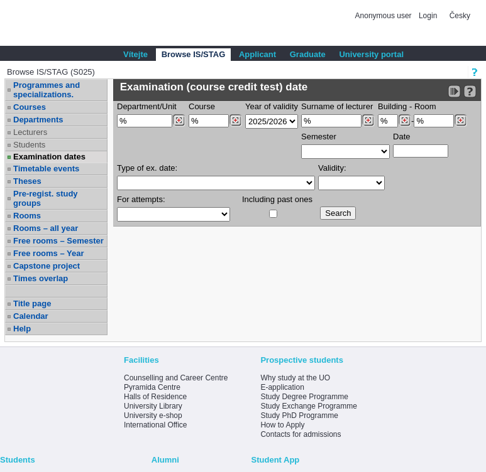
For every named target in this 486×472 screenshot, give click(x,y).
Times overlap (40, 278)
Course (202, 106)
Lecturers (30, 132)
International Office (155, 425)
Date (401, 136)
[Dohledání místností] (460, 120)
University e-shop (153, 415)
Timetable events (46, 168)
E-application (282, 387)
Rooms (27, 215)
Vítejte (135, 54)
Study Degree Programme (304, 396)
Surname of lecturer (337, 106)
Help (22, 328)
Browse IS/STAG (194, 54)
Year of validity (271, 106)
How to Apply (282, 425)
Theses (27, 181)
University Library (153, 406)
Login (428, 15)
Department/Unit (147, 106)
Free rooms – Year (48, 253)
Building (392, 106)
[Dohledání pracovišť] (178, 120)
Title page (32, 303)
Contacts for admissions (300, 434)
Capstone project (46, 266)
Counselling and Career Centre (176, 377)
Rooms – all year (45, 228)
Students (29, 144)
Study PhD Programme (299, 415)
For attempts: (141, 199)
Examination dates (49, 156)
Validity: (332, 168)
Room (425, 106)
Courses (29, 107)
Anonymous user (384, 15)
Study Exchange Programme (308, 406)
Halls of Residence (155, 396)
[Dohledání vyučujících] (368, 120)
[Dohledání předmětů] (235, 120)
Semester (318, 136)
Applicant (257, 54)
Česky (460, 15)
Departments (38, 119)
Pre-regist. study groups (45, 198)
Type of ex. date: (147, 168)
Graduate (308, 54)
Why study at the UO (295, 377)
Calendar (30, 316)
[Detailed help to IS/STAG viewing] (470, 91)
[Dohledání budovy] (404, 120)
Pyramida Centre (152, 387)
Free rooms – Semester (58, 240)
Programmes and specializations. (46, 89)
